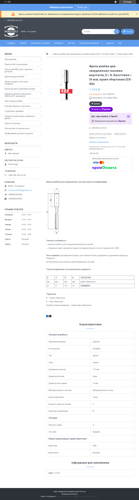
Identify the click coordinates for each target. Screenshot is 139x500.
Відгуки (110, 43)
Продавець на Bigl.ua (69, 494)
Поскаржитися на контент (66, 496)
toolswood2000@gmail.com (20, 190)
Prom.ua (82, 492)
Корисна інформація (89, 43)
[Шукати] (117, 31)
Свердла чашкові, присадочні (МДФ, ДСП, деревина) (18, 95)
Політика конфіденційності (88, 496)
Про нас (71, 43)
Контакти (58, 43)
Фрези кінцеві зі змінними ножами (20, 89)
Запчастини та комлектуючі (17, 128)
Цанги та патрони (12, 123)
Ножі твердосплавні (14, 101)
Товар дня (82, 7)
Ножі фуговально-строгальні (17, 106)
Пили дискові (10, 59)
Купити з (102, 109)
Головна (11, 43)
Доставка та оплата (40, 43)
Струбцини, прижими (14, 111)
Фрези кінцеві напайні (14, 76)
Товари (23, 43)
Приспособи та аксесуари (16, 64)
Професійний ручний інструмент (19, 133)
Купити (97, 104)
